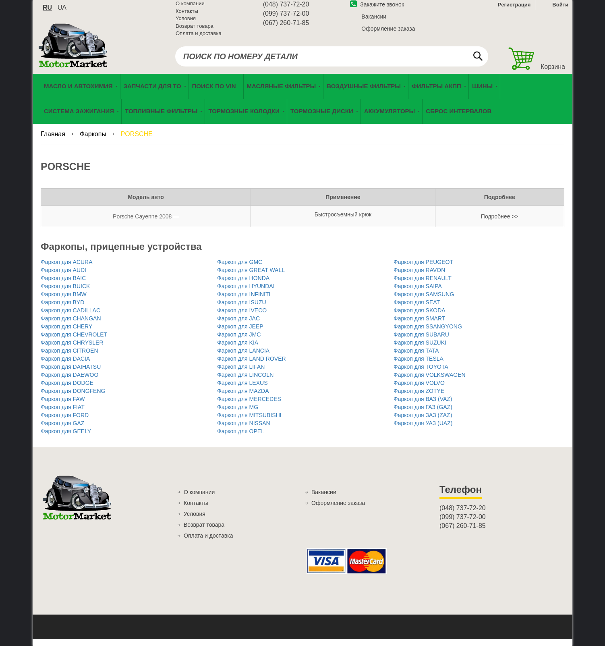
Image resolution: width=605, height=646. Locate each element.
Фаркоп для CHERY (66, 333)
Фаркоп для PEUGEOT (423, 269)
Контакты (187, 16)
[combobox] (331, 61)
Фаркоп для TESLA (418, 365)
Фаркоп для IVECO (242, 317)
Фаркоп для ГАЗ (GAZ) (423, 414)
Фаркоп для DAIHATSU (71, 373)
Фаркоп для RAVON (419, 277)
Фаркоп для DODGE (67, 389)
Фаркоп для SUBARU (421, 341)
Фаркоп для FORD (65, 422)
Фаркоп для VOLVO (419, 389)
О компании (190, 8)
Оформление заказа (388, 33)
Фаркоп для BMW (64, 301)
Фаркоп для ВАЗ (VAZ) (423, 406)
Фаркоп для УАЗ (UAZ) (423, 430)
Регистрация (513, 9)
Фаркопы (94, 140)
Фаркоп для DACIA (65, 365)
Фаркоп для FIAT (63, 414)
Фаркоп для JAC (238, 325)
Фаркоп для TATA (416, 357)
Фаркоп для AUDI (63, 277)
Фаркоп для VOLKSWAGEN (430, 381)
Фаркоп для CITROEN (69, 357)
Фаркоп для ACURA (67, 269)
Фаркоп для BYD (62, 309)
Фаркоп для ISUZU (241, 309)
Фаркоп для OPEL (240, 438)
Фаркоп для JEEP (240, 333)
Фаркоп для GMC (239, 269)
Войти (560, 9)
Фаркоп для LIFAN (241, 373)
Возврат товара (194, 31)
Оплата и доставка (199, 38)
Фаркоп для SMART (419, 325)
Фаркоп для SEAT (417, 309)
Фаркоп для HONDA (243, 285)
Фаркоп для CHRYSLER (72, 349)
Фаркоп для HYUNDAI (246, 293)
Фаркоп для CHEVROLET (74, 341)
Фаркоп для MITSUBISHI (249, 422)
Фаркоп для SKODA (419, 317)
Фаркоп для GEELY (66, 438)
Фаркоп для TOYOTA (421, 373)
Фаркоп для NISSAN (243, 430)
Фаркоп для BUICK (65, 293)
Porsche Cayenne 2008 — (146, 223)
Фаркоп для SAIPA (418, 293)
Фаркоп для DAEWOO (69, 381)
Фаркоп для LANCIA (243, 357)
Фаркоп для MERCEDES (249, 406)
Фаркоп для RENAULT (423, 285)
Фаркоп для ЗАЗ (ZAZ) (423, 422)
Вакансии (373, 21)
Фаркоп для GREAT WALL (251, 277)
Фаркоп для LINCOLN (245, 381)
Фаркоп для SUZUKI (420, 349)
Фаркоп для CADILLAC (70, 317)
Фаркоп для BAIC (63, 285)
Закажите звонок (377, 9)
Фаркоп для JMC (239, 341)
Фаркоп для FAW (63, 406)
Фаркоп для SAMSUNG (424, 301)
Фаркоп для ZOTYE (419, 398)
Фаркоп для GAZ (62, 430)
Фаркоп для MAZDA (243, 398)
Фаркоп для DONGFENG (73, 398)
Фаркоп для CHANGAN (71, 325)
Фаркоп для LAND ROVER (251, 365)
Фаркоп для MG (237, 414)
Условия (186, 23)
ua (62, 12)
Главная (54, 140)
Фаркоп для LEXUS (242, 389)
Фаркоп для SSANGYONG (428, 333)
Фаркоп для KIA (237, 349)
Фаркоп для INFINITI (243, 301)
